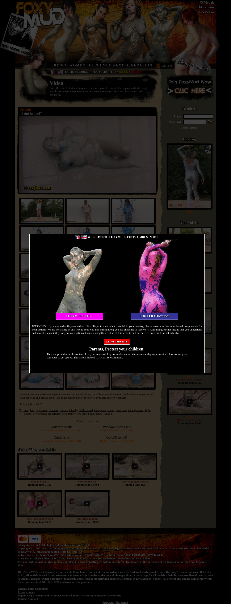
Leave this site (117, 341)
